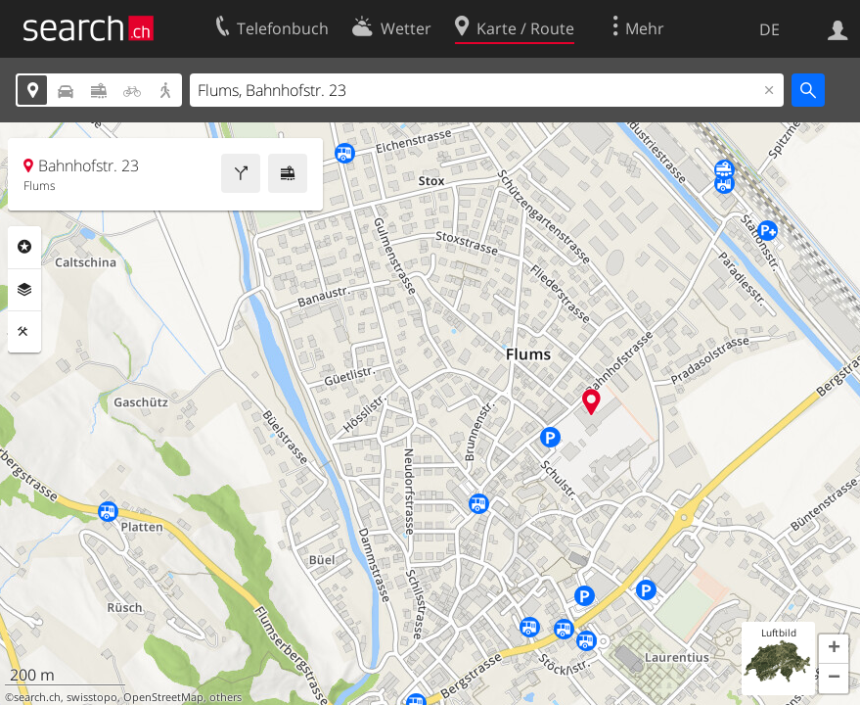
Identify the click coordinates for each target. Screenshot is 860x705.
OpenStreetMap (163, 697)
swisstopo (92, 697)
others (225, 697)
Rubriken (24, 246)
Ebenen (24, 289)
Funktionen (24, 331)
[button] (833, 649)
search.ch (37, 697)
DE (769, 29)
